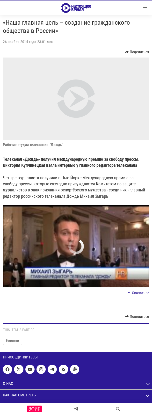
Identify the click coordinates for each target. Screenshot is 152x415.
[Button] (137, 52)
